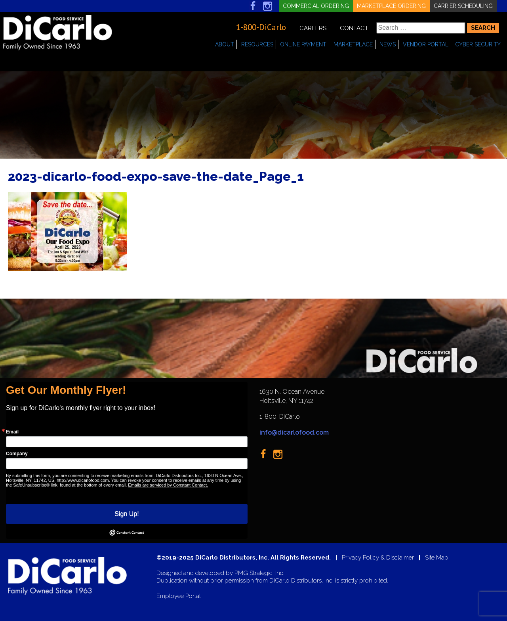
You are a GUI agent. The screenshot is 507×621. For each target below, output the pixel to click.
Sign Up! (126, 513)
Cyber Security (478, 44)
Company (17, 453)
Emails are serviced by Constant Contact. (168, 485)
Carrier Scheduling (463, 6)
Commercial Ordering (316, 6)
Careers (312, 28)
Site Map (436, 557)
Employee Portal (178, 596)
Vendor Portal (425, 44)
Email (12, 431)
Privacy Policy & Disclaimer (378, 557)
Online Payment (303, 44)
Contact (354, 28)
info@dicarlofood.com (294, 432)
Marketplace (353, 44)
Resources (257, 44)
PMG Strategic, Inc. (259, 573)
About (224, 44)
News (387, 44)
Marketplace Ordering (391, 6)
